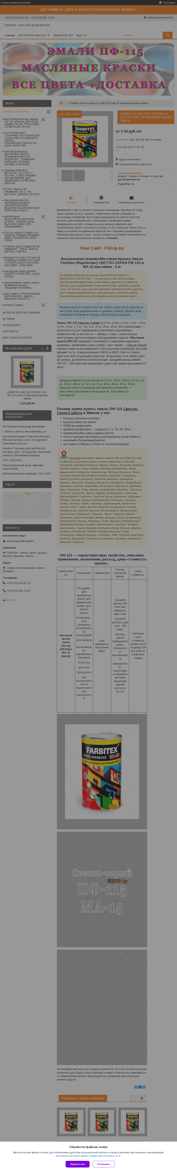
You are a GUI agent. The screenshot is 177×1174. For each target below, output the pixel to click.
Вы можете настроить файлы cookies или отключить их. (87, 1156)
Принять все (77, 1164)
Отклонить (104, 1164)
